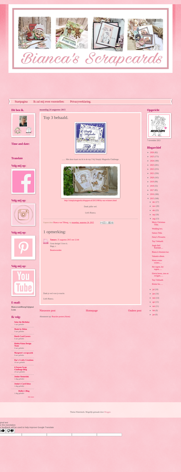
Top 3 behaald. (157, 241)
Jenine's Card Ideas (22, 384)
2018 (152, 186)
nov (154, 206)
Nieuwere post (47, 310)
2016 (152, 194)
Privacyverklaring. (80, 101)
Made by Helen (20, 329)
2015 (152, 198)
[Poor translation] (10, 431)
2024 (152, 161)
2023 (152, 165)
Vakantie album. (158, 256)
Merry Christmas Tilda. (158, 223)
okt (153, 210)
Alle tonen (31, 397)
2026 (152, 152)
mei (154, 298)
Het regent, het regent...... (157, 268)
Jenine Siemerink (21, 377)
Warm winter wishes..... (157, 261)
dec (154, 202)
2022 (152, 169)
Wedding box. (157, 229)
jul (153, 289)
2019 (152, 182)
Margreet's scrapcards (23, 353)
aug (154, 219)
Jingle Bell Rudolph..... (157, 246)
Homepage (92, 310)
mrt (154, 306)
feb (153, 310)
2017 (152, 190)
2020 (152, 178)
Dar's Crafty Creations (23, 360)
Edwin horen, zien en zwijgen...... (160, 274)
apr (153, 302)
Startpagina (21, 101)
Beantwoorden (55, 250)
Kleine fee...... (157, 284)
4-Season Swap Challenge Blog (20, 368)
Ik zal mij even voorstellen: (48, 101)
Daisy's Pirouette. (159, 237)
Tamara (53, 240)
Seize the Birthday (22, 322)
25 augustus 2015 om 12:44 (68, 240)
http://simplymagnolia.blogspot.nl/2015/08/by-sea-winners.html (90, 200)
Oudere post (134, 310)
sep (154, 215)
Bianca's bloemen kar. (160, 252)
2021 (152, 173)
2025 (152, 156)
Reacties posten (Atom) (61, 317)
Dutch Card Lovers (22, 336)
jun (153, 294)
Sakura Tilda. (157, 233)
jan (153, 315)
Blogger (107, 412)
